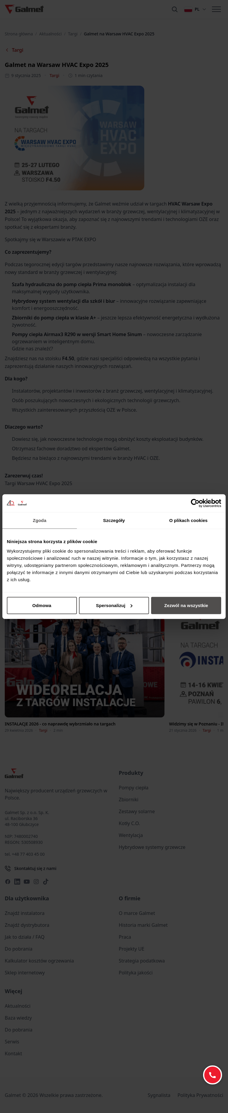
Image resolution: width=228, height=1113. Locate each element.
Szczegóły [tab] (114, 520)
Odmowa (41, 605)
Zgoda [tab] (40, 520)
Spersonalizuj (114, 605)
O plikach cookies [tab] (188, 520)
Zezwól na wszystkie (186, 605)
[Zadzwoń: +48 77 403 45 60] (212, 1074)
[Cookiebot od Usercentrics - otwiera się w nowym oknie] (195, 503)
